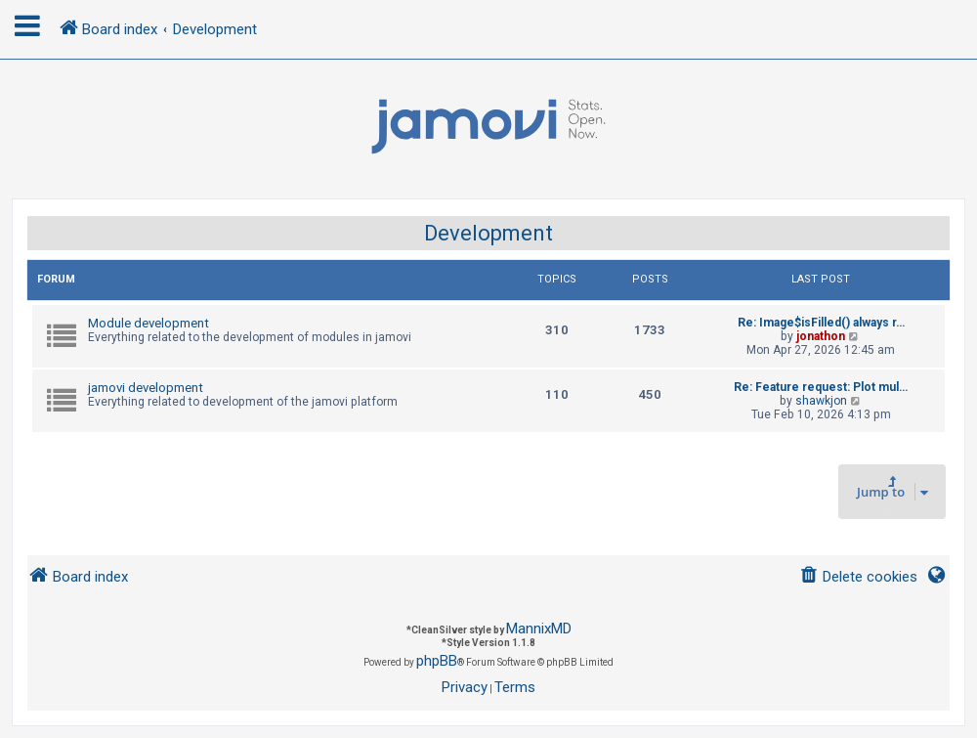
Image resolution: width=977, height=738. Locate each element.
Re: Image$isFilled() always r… (821, 322)
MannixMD (539, 628)
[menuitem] (858, 577)
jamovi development (145, 387)
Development (488, 233)
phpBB (436, 661)
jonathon (820, 336)
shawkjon (821, 401)
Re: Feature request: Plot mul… (821, 387)
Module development (148, 323)
